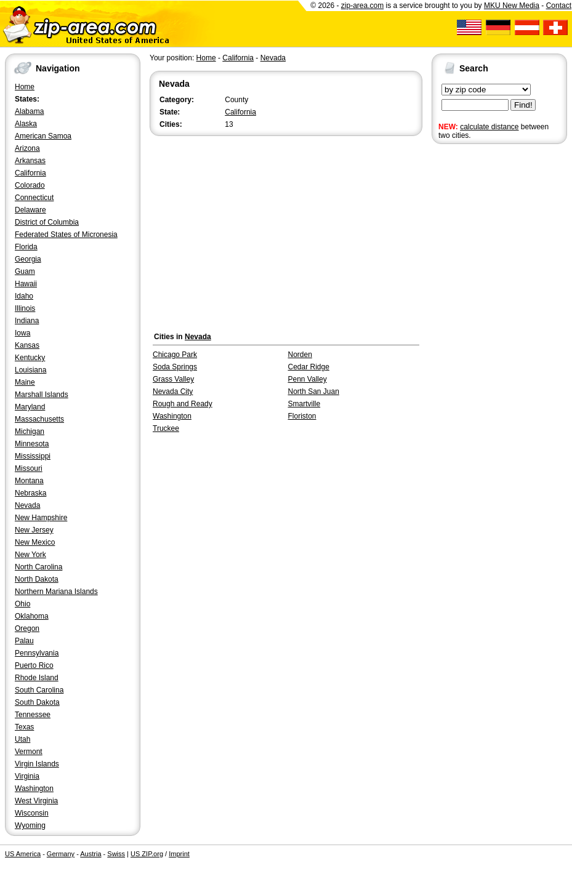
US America (23, 853)
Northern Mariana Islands (56, 591)
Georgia (28, 259)
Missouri (28, 468)
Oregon (27, 628)
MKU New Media (511, 5)
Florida (26, 247)
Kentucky (30, 357)
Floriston (302, 416)
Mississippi (32, 456)
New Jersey (34, 530)
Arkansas (30, 160)
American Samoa (43, 136)
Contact (558, 5)
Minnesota (32, 444)
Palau (24, 640)
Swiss (116, 853)
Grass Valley (173, 379)
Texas (24, 727)
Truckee (166, 428)
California (30, 173)
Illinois (25, 308)
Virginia (27, 776)
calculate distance (489, 126)
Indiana (27, 320)
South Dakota (37, 702)
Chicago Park (175, 354)
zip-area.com (362, 5)
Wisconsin (32, 813)
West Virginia (36, 801)
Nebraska (30, 493)
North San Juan (313, 391)
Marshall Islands (41, 394)
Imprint (179, 853)
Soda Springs (175, 367)
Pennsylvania (36, 653)
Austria (90, 853)
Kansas (27, 345)
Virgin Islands (37, 764)
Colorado (30, 185)
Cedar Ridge (308, 367)
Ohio (22, 604)
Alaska (26, 123)
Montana (29, 480)
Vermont (28, 751)
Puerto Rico (34, 665)
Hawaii (26, 283)
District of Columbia (47, 222)
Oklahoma (32, 616)
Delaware (30, 210)
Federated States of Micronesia (66, 234)
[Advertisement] (481, 337)
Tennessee (32, 714)
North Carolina (38, 567)
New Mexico (35, 542)
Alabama (29, 111)
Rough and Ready (182, 403)
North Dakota (36, 579)
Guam (25, 271)
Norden (300, 354)
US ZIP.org (147, 853)
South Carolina (39, 690)
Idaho (24, 296)
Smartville (304, 403)
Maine (25, 382)
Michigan (29, 431)
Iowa (22, 333)
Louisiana (30, 370)
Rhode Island (36, 677)
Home (24, 86)
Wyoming (30, 825)
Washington (34, 788)
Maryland (30, 407)
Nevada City (173, 391)
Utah (22, 739)
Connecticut (34, 197)
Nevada (27, 505)
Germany (61, 853)
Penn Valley (307, 379)
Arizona (27, 148)
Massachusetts (39, 419)
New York (30, 554)
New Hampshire (41, 517)
